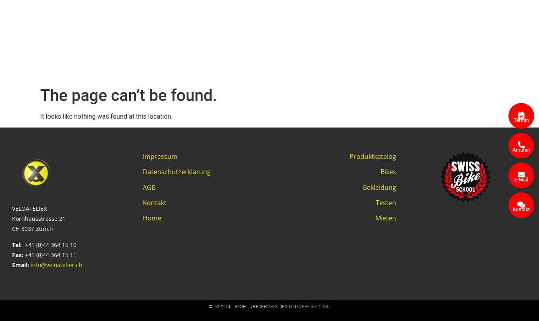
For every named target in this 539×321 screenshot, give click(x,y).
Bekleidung (379, 187)
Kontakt (155, 202)
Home (152, 218)
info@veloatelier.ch (56, 265)
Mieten (385, 218)
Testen (386, 202)
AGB (149, 187)
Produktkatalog (373, 156)
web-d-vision (314, 306)
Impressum (160, 156)
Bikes (388, 171)
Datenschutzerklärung (177, 171)
